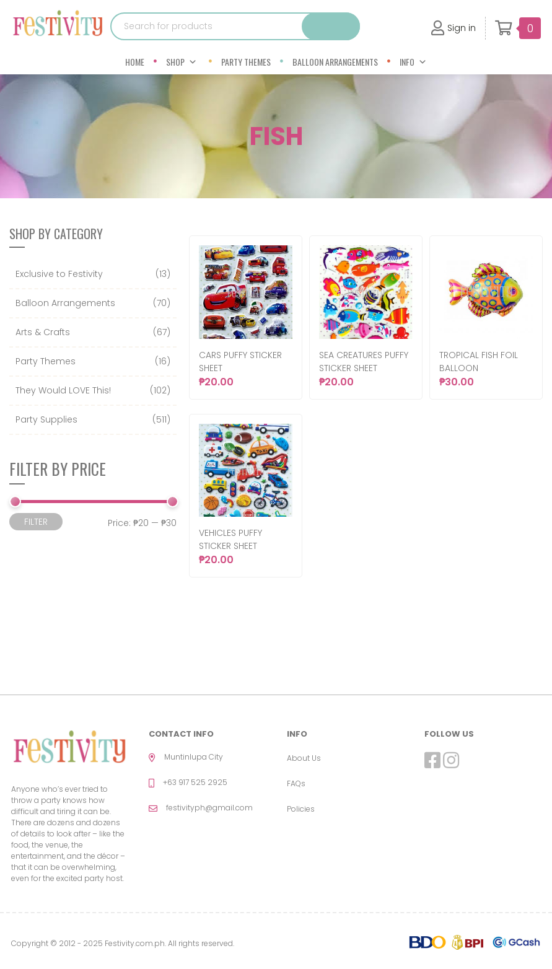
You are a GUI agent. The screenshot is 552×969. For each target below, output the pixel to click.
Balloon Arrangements (335, 61)
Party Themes (246, 61)
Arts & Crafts (42, 332)
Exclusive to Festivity (59, 274)
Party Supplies (46, 419)
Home (134, 61)
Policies (301, 809)
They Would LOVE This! (63, 390)
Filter (36, 521)
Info (413, 61)
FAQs (296, 783)
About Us (304, 758)
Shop (181, 61)
